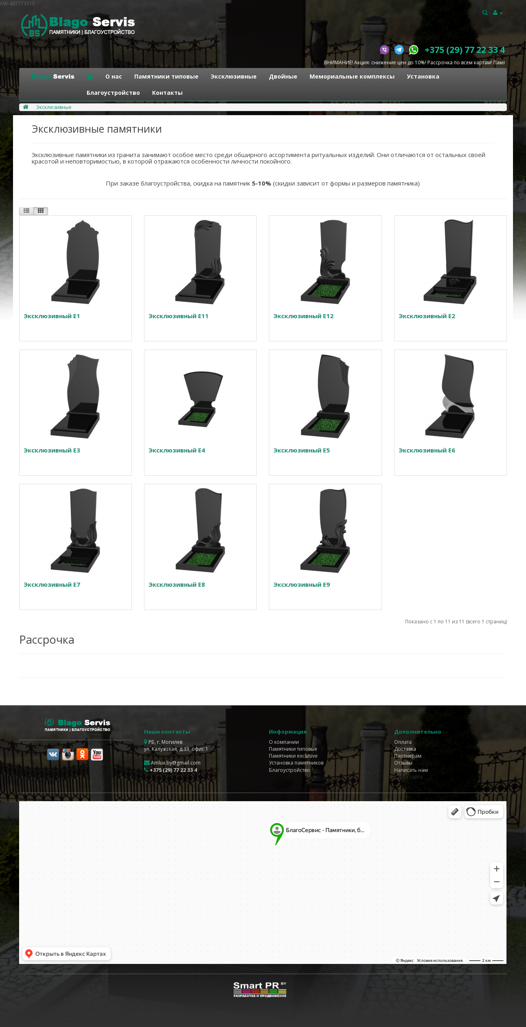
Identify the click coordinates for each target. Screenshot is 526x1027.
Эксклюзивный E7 (52, 584)
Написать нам (411, 770)
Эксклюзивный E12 (303, 316)
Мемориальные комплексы (352, 76)
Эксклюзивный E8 (176, 584)
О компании (284, 742)
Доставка (405, 748)
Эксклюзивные (234, 76)
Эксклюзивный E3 (52, 450)
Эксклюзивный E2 (427, 316)
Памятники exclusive (293, 755)
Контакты (167, 92)
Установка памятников (296, 762)
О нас (113, 76)
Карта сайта (408, 777)
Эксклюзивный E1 (52, 316)
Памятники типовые (166, 76)
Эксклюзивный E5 (301, 450)
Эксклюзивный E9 (301, 584)
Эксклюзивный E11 (178, 316)
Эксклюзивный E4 (176, 450)
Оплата (403, 742)
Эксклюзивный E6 (427, 450)
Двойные (283, 76)
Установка (423, 76)
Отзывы (403, 762)
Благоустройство (113, 92)
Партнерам (407, 755)
